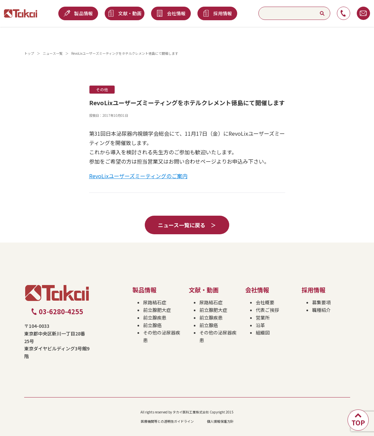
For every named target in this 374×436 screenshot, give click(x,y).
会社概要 (265, 302)
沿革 (260, 325)
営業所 (263, 317)
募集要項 (321, 302)
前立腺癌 (152, 325)
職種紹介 (321, 310)
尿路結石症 (154, 302)
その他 (102, 89)
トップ (29, 53)
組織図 (263, 332)
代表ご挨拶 (267, 310)
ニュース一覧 (53, 53)
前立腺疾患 (154, 317)
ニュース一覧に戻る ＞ (187, 225)
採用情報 (313, 289)
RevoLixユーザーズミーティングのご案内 (138, 176)
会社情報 (257, 289)
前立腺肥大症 (157, 310)
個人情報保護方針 (220, 421)
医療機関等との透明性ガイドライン (167, 421)
